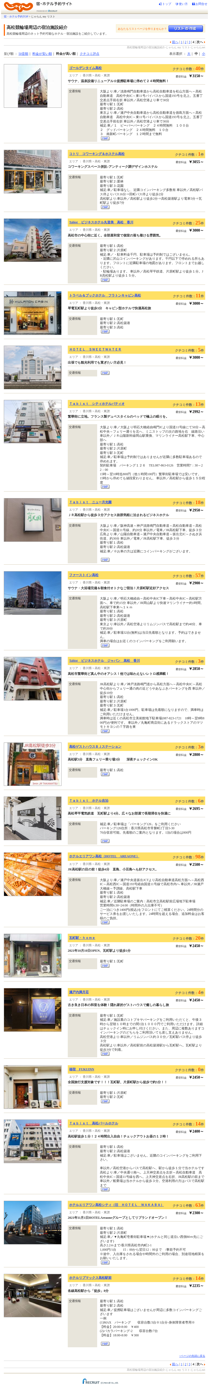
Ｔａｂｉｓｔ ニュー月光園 (90, 502)
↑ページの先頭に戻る (192, 1355)
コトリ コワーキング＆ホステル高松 (97, 154)
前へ (175, 42)
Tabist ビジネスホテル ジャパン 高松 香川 (104, 661)
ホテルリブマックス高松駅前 (90, 1278)
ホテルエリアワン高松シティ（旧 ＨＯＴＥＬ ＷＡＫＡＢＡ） (116, 1205)
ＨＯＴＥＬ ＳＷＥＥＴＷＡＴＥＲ (95, 349)
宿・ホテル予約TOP (16, 16)
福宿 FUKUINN (81, 1069)
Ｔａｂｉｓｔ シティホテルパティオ (97, 404)
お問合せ (201, 3)
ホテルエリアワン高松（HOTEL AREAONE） (104, 856)
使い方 (183, 3)
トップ (166, 3)
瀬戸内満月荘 (79, 992)
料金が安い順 (42, 54)
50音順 (23, 54)
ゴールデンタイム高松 (85, 68)
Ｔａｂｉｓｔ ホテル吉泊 (88, 801)
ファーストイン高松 (84, 575)
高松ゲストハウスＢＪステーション (95, 747)
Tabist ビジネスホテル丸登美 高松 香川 (101, 222)
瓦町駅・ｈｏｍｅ (82, 938)
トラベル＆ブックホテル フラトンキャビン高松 (105, 295)
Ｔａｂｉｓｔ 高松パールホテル (93, 1123)
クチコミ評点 (89, 54)
